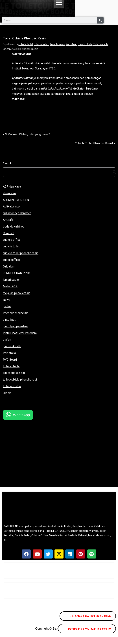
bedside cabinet (13, 226)
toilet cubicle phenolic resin (22, 49)
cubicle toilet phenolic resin (49, 44)
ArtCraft (8, 220)
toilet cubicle (85, 44)
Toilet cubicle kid (14, 373)
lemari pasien (11, 279)
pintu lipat (9, 319)
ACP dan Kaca (12, 186)
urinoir (7, 393)
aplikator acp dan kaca (17, 213)
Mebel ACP (10, 286)
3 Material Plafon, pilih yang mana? (27, 134)
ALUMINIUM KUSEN (16, 200)
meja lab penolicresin (16, 293)
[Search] (100, 20)
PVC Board (10, 359)
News (6, 299)
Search (7, 163)
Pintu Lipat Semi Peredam (20, 333)
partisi (7, 306)
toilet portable (12, 386)
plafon (7, 339)
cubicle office (12, 239)
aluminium (9, 193)
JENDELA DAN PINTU (17, 273)
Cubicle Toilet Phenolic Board (94, 143)
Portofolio (71, 44)
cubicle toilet (25, 44)
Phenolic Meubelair (15, 313)
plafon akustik (12, 346)
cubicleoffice (11, 260)
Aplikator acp (11, 206)
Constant (8, 233)
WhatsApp (21, 415)
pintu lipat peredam (15, 326)
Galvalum (8, 266)
